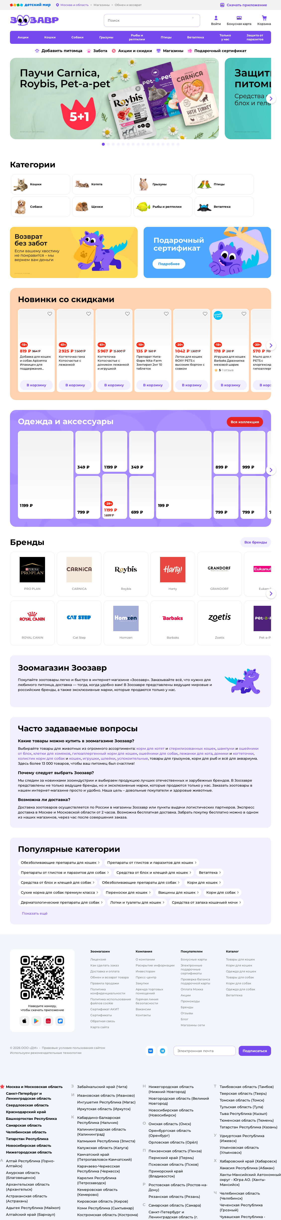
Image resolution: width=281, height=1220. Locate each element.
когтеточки (243, 753)
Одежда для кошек (241, 971)
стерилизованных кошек (192, 748)
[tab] (116, 98)
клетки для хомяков (51, 753)
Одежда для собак (240, 989)
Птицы (219, 184)
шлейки (108, 758)
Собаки (36, 206)
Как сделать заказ (104, 965)
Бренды (187, 1007)
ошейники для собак (158, 753)
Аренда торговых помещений (149, 991)
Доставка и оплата (104, 971)
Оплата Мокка (192, 989)
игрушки (91, 758)
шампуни (225, 748)
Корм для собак (238, 983)
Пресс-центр (146, 977)
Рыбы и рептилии (167, 206)
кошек (75, 758)
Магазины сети (193, 1025)
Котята (96, 184)
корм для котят (150, 748)
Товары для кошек (240, 959)
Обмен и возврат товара (109, 977)
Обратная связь (102, 1021)
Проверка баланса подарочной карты (195, 981)
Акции (186, 995)
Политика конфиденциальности (107, 991)
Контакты (143, 1015)
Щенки (97, 206)
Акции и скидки (131, 50)
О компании (145, 959)
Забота (96, 50)
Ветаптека (222, 206)
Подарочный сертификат (216, 50)
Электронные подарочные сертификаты (191, 969)
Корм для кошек (239, 965)
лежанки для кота (196, 753)
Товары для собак (240, 977)
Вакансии (143, 1009)
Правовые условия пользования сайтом (73, 1048)
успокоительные (132, 758)
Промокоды (190, 1001)
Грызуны (160, 184)
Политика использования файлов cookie (110, 1001)
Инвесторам (145, 971)
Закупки (142, 983)
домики (221, 753)
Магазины (169, 50)
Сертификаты (101, 1015)
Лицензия (98, 959)
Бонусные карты (194, 959)
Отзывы (187, 1013)
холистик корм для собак (41, 758)
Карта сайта (99, 1027)
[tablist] (140, 98)
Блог (184, 1019)
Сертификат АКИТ (104, 1009)
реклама (210, 61)
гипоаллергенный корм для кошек (104, 753)
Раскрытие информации (155, 965)
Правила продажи (104, 983)
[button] (271, 99)
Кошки (36, 184)
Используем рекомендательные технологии (45, 1053)
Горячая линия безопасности (147, 1001)
